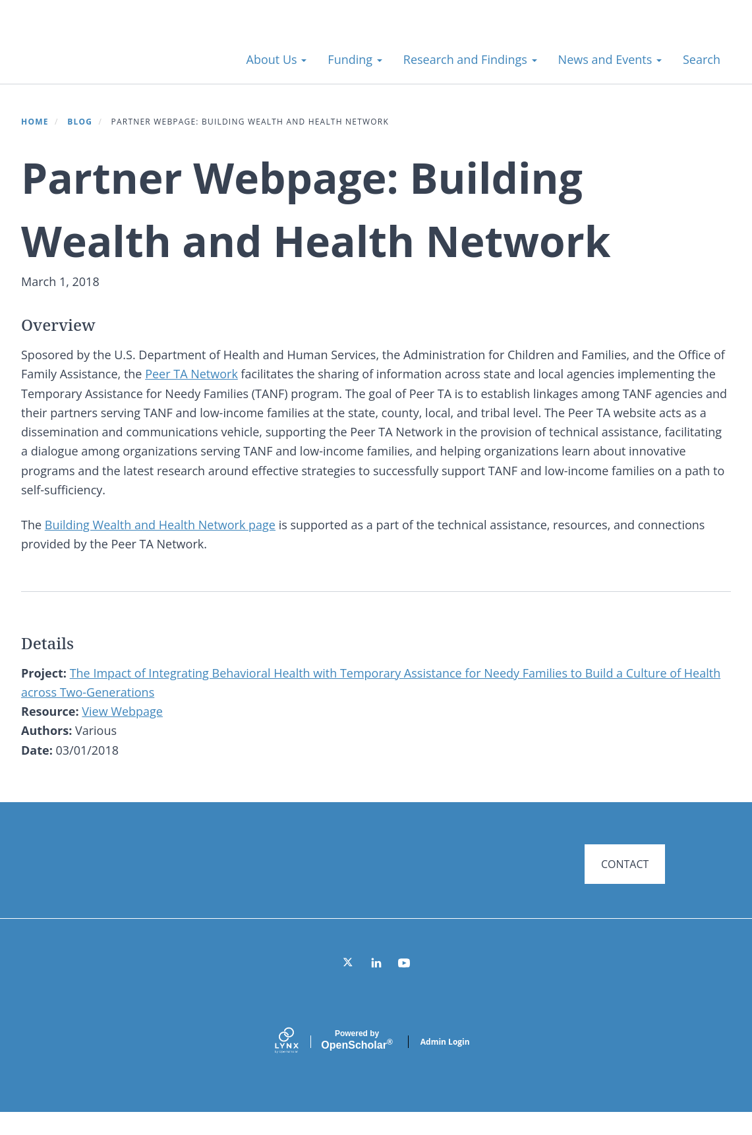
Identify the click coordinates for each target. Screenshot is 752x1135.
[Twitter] (349, 985)
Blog (79, 121)
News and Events (610, 59)
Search (701, 59)
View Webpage (122, 711)
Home (35, 121)
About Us (276, 59)
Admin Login (445, 1064)
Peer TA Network (191, 374)
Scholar (356, 1062)
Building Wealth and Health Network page (160, 525)
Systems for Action (128, 52)
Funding (355, 59)
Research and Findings (470, 59)
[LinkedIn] (376, 985)
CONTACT (625, 864)
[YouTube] (404, 985)
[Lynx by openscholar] (298, 1064)
